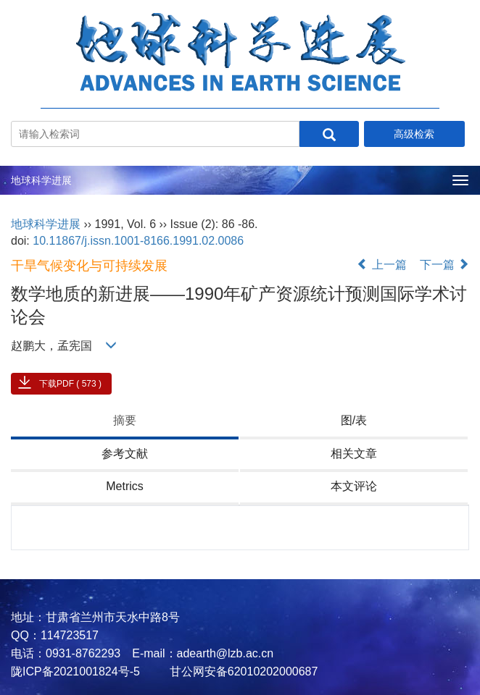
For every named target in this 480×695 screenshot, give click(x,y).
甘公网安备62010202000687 (242, 671)
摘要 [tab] (124, 420)
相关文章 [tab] (354, 453)
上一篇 (381, 264)
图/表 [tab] (354, 420)
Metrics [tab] (125, 486)
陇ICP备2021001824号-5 (75, 671)
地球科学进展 (41, 180)
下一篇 (444, 264)
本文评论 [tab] (354, 486)
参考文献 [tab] (125, 453)
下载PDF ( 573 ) (70, 384)
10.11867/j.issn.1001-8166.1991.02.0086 (138, 241)
